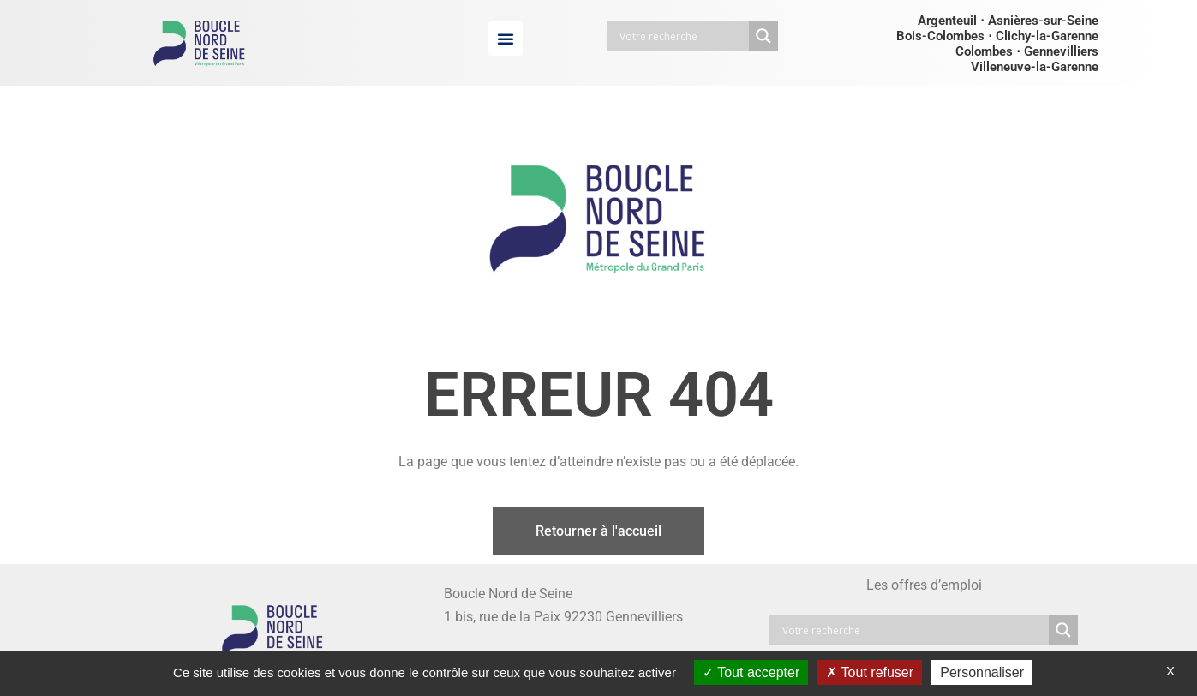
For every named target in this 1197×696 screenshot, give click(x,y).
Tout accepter (751, 672)
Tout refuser (869, 672)
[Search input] (682, 36)
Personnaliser (982, 672)
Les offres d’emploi (924, 585)
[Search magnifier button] (763, 36)
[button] (505, 38)
